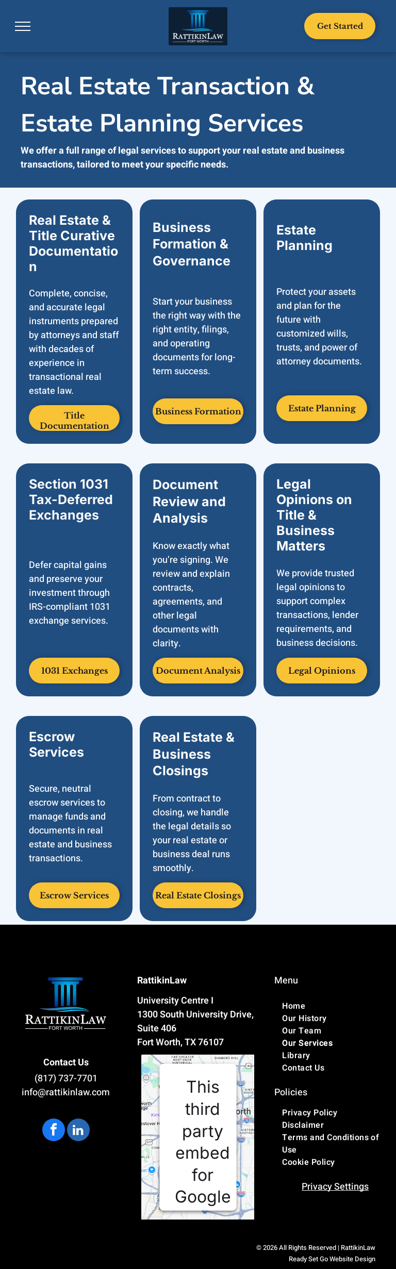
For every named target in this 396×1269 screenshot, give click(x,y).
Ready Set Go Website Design (332, 1259)
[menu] (22, 26)
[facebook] (53, 1131)
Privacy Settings (335, 1187)
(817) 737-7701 (66, 1079)
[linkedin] (78, 1131)
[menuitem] (335, 1006)
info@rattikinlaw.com (66, 1092)
